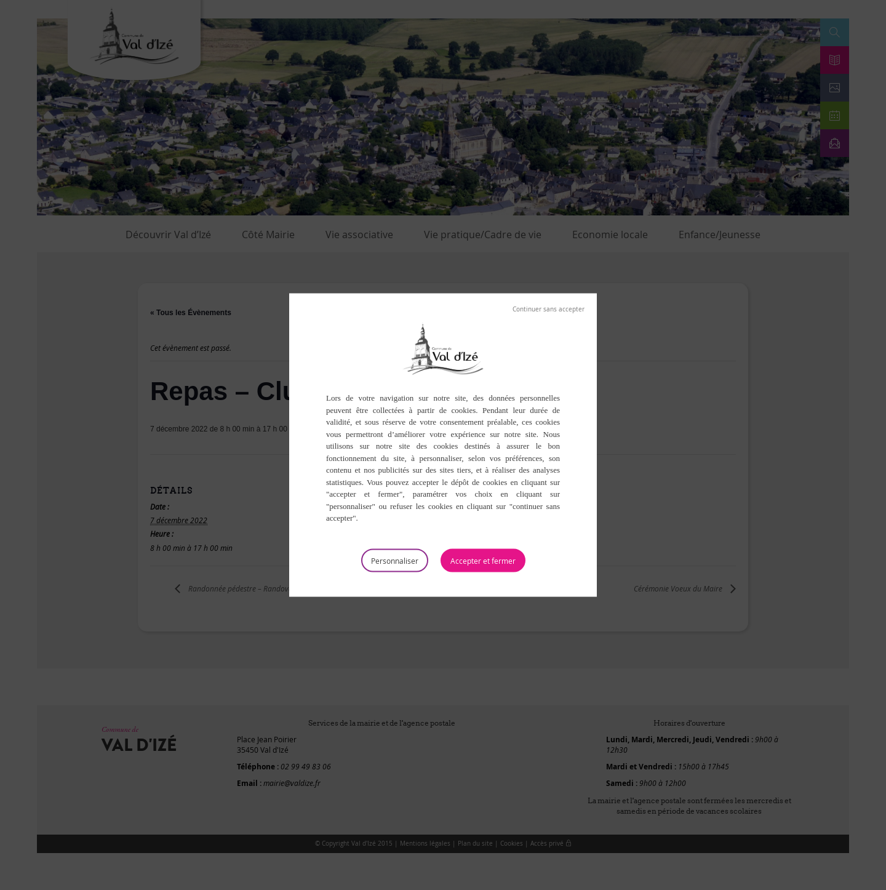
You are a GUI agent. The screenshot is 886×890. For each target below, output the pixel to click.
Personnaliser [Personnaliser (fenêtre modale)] (394, 560)
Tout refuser (549, 309)
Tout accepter (483, 560)
